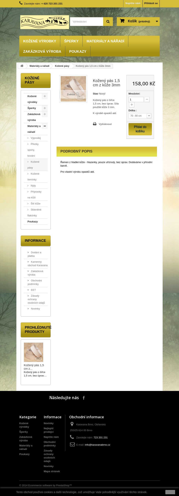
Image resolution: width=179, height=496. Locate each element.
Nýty (33, 185)
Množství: (134, 93)
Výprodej (35, 137)
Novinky (35, 308)
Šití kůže (35, 203)
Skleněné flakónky (34, 212)
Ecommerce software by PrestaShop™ (50, 485)
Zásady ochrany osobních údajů (36, 299)
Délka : (132, 110)
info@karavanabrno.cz (97, 444)
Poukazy (77, 52)
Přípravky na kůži (34, 194)
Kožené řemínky (33, 176)
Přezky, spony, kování (33, 150)
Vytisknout (105, 124)
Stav (95, 93)
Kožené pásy (62, 66)
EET (33, 289)
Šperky (71, 41)
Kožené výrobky (39, 41)
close (170, 492)
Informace (35, 241)
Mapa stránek (52, 471)
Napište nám (132, 3)
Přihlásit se (151, 3)
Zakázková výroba (42, 52)
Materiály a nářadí (105, 41)
